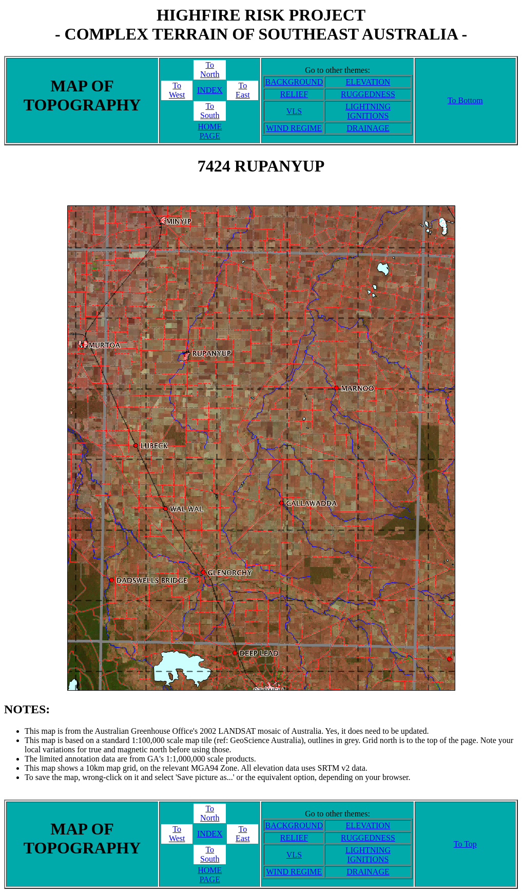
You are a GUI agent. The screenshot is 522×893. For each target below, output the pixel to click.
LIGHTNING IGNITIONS (368, 111)
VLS (294, 111)
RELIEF (294, 94)
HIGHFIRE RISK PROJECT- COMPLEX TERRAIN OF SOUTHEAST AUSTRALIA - (261, 24)
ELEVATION (368, 82)
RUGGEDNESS (368, 94)
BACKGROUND (294, 82)
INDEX (210, 90)
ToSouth (209, 111)
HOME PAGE (210, 131)
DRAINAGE (368, 128)
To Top (465, 844)
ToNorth (209, 70)
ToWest (177, 90)
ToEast (243, 90)
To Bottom (465, 100)
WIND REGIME (294, 128)
